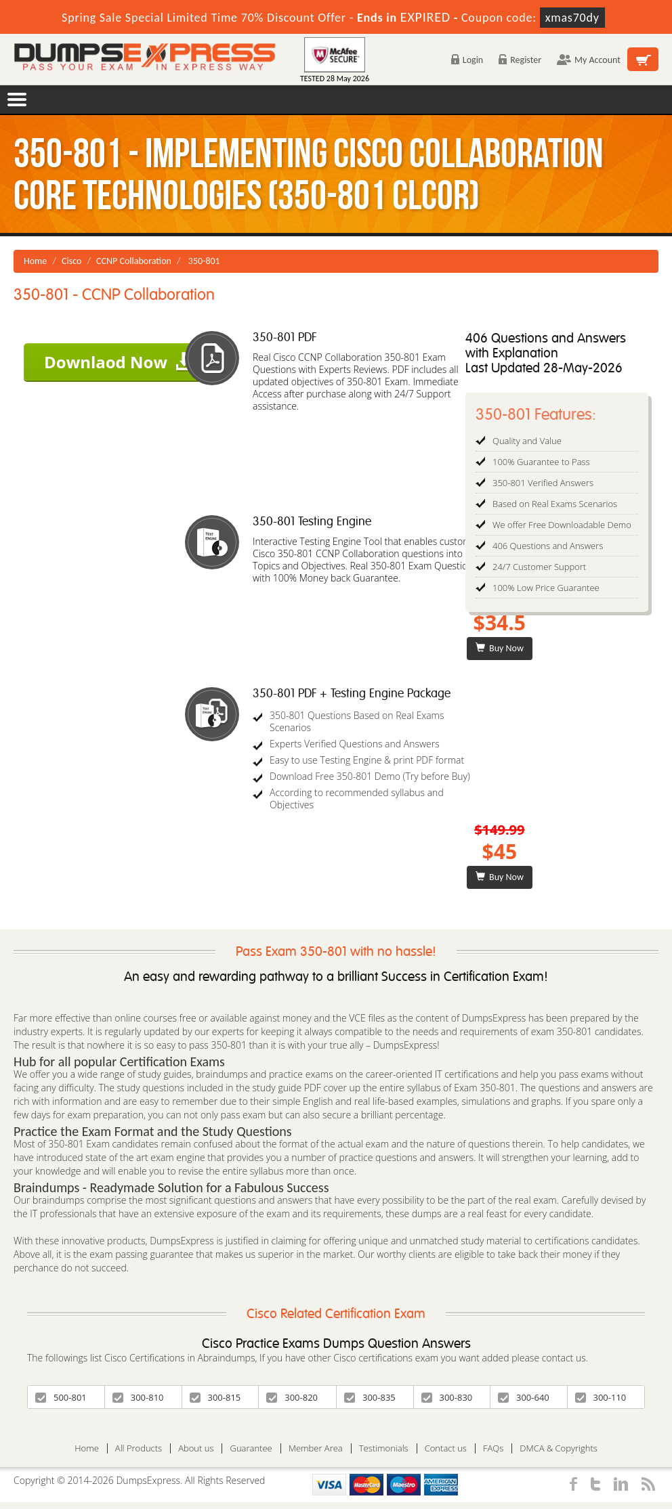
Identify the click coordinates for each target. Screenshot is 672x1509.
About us (195, 1448)
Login (467, 60)
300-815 (215, 1397)
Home (35, 261)
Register (520, 60)
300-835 (370, 1397)
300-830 (447, 1397)
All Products (138, 1448)
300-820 (292, 1397)
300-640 (523, 1397)
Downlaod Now (118, 362)
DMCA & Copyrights (558, 1448)
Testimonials (383, 1448)
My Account (589, 60)
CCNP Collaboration (133, 261)
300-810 (138, 1397)
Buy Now (500, 648)
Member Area (316, 1448)
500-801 (61, 1397)
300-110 (601, 1397)
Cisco (71, 261)
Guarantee (251, 1448)
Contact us (446, 1448)
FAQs (493, 1448)
